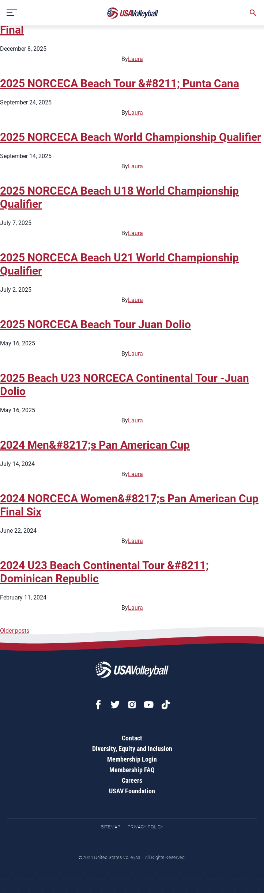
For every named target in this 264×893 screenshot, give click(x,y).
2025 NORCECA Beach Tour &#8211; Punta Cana (119, 83)
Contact (132, 738)
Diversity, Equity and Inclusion (132, 748)
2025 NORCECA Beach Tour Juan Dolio (95, 324)
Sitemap (110, 826)
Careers (132, 780)
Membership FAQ (132, 770)
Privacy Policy (145, 826)
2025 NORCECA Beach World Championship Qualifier (130, 137)
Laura (135, 58)
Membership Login (132, 759)
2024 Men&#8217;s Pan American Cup (95, 444)
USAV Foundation (132, 791)
